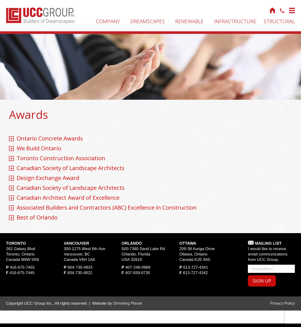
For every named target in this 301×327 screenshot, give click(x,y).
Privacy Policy (282, 303)
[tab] (150, 138)
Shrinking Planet (127, 303)
